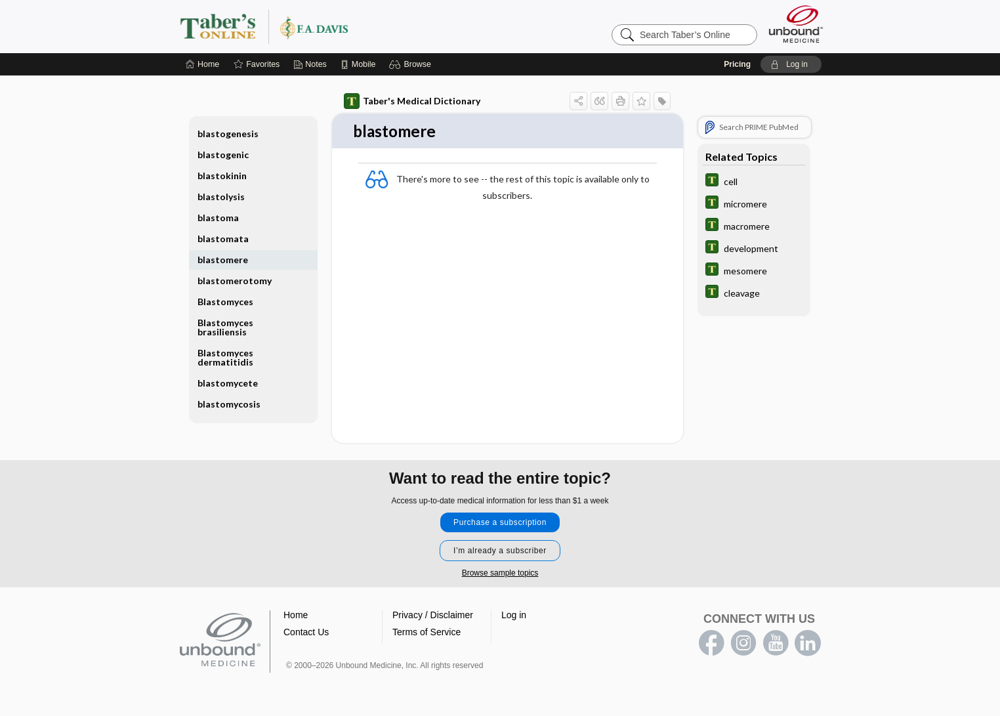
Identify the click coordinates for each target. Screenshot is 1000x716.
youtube (775, 644)
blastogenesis (228, 133)
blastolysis (221, 196)
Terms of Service (426, 632)
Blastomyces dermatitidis (225, 357)
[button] (411, 64)
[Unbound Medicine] (796, 24)
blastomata (223, 238)
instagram (743, 644)
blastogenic (223, 154)
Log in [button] (513, 615)
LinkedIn (808, 644)
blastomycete (228, 383)
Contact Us (306, 632)
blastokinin (222, 175)
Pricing (737, 64)
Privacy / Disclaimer (432, 615)
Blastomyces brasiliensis (225, 327)
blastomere (223, 259)
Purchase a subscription (500, 523)
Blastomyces (225, 301)
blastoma (218, 217)
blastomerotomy (235, 280)
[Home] (202, 64)
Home (295, 615)
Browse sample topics (500, 573)
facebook (711, 644)
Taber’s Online (342, 26)
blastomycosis (229, 404)
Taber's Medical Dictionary (412, 101)
